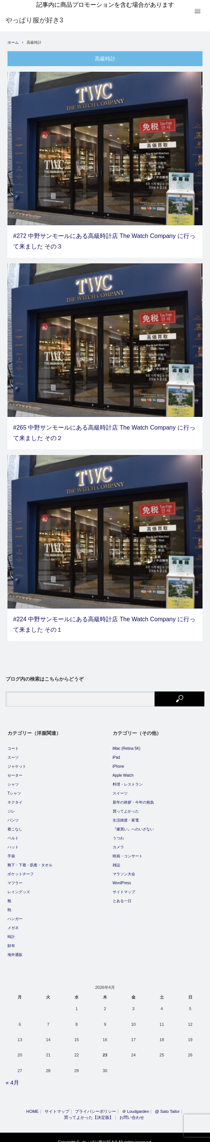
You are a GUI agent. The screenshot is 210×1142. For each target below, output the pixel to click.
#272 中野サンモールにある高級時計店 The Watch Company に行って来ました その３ (104, 236)
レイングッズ (18, 887)
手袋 (11, 851)
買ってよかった (126, 807)
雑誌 (116, 860)
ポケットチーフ (20, 869)
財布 (11, 941)
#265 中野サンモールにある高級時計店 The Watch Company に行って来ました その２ (104, 428)
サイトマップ (124, 887)
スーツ (13, 753)
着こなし (14, 825)
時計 (11, 932)
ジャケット (16, 762)
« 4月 (12, 1078)
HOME (32, 1107)
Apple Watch (123, 771)
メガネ (13, 923)
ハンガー (14, 914)
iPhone (118, 762)
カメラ (118, 843)
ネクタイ (14, 798)
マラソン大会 (124, 869)
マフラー (14, 878)
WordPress (122, 878)
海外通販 (14, 950)
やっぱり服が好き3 (99, 1137)
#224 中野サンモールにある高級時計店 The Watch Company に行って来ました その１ (104, 620)
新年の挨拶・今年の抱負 (133, 798)
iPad (116, 753)
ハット (13, 843)
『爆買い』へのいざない (133, 825)
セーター (14, 771)
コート (13, 744)
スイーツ (120, 789)
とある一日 (122, 896)
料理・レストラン (128, 780)
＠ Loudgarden (135, 1107)
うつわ (118, 834)
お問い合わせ (131, 1113)
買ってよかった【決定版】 (88, 1113)
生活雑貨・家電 (126, 816)
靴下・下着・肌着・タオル (29, 860)
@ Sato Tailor (167, 1107)
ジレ (11, 807)
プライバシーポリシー (95, 1107)
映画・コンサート (128, 851)
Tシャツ (14, 789)
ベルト (13, 834)
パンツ (13, 816)
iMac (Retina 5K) (126, 744)
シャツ (13, 780)
